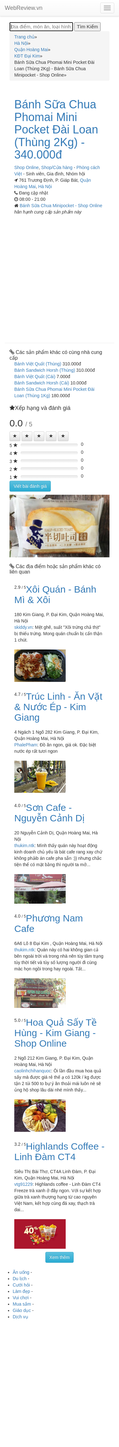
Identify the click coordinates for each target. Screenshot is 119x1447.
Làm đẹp (21, 1291)
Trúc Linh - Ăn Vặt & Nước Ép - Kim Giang (58, 707)
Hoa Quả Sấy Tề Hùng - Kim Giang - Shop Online (55, 1033)
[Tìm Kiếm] (87, 26)
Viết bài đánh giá (30, 486)
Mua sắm (22, 1304)
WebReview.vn (24, 8)
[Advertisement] (59, 276)
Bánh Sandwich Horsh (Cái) (41, 382)
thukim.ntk (24, 845)
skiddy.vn (23, 627)
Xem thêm (60, 1257)
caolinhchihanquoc (32, 1070)
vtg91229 (23, 1184)
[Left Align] (15, 436)
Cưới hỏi (21, 1284)
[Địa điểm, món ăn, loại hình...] (41, 26)
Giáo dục (22, 1310)
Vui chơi (21, 1297)
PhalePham (25, 744)
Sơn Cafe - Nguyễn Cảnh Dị (49, 812)
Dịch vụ (20, 1316)
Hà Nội (45, 186)
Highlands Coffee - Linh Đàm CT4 (59, 1151)
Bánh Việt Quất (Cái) (34, 376)
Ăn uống (21, 1272)
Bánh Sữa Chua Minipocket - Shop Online (61, 205)
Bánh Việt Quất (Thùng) (37, 363)
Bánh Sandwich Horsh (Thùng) (44, 370)
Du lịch (20, 1278)
